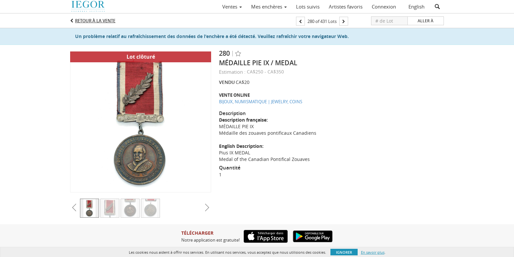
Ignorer (344, 252)
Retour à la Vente (95, 21)
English (416, 6)
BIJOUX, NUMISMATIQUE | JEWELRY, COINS (260, 102)
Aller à (425, 21)
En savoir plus (373, 252)
